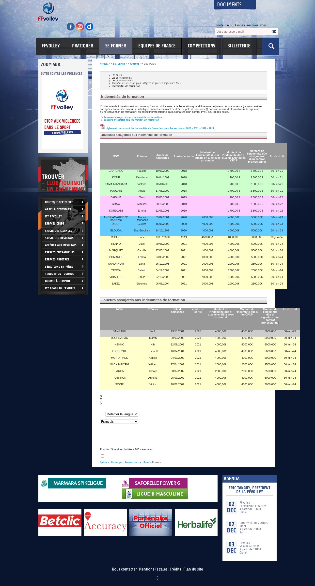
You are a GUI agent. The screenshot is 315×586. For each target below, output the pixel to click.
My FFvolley (53, 216)
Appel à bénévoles (58, 209)
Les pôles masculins (122, 80)
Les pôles (117, 75)
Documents (229, 5)
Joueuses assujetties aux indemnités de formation (133, 117)
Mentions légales (153, 569)
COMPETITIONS (201, 46)
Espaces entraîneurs (60, 252)
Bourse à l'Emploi (57, 281)
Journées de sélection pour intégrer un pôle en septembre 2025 (146, 83)
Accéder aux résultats (61, 245)
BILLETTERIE (238, 46)
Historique (117, 462)
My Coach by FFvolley (60, 288)
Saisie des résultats (59, 238)
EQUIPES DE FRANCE (156, 46)
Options (104, 462)
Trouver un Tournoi (59, 274)
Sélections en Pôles (59, 267)
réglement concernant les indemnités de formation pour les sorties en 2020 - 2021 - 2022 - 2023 (157, 128)
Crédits (175, 569)
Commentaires (133, 462)
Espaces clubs (54, 223)
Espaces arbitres (57, 259)
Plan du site (193, 569)
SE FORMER (115, 46)
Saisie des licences (58, 231)
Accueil (104, 63)
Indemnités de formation (126, 86)
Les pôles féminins (122, 78)
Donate (147, 462)
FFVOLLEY (51, 46)
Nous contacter (124, 569)
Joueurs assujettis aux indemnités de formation (131, 120)
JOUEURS (134, 63)
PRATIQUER (82, 46)
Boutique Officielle (59, 202)
